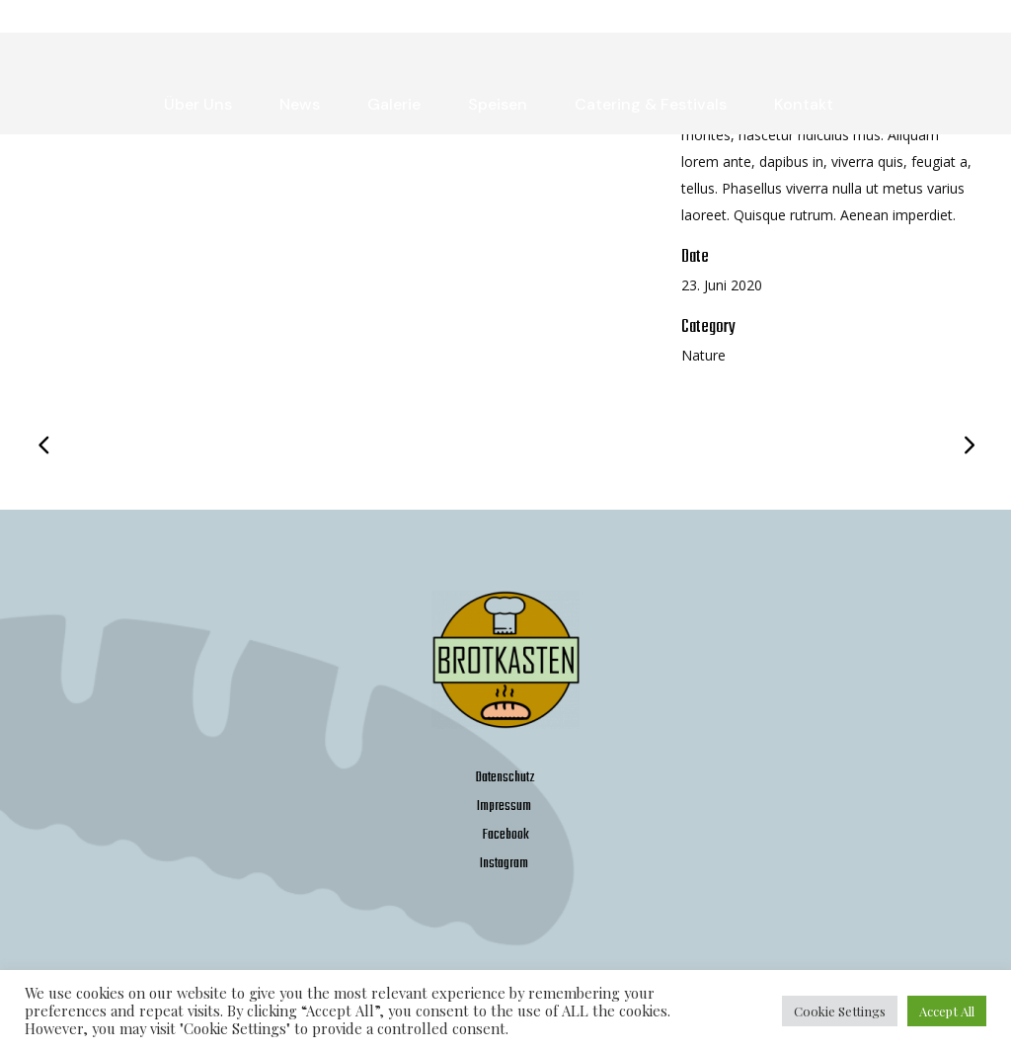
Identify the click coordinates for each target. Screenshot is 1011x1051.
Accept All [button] (946, 1011)
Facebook (506, 835)
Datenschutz (505, 778)
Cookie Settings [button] (840, 1011)
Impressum (504, 806)
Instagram (504, 863)
